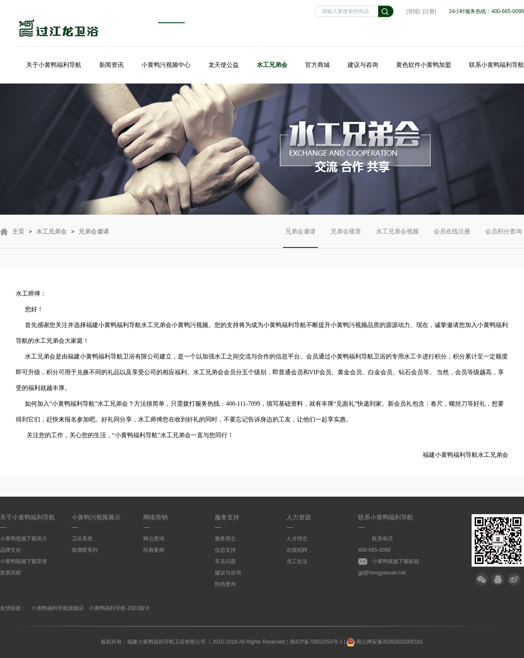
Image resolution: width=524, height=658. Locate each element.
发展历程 (10, 573)
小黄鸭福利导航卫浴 (58, 29)
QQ (497, 579)
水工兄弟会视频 (397, 238)
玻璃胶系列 (85, 550)
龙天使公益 (223, 64)
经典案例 (153, 550)
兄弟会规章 (345, 238)
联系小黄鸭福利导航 (496, 64)
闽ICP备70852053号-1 (316, 642)
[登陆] (413, 11)
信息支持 (225, 550)
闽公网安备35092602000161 (385, 642)
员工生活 (296, 561)
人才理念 (296, 539)
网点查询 (153, 539)
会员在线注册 (451, 238)
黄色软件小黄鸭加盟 (423, 64)
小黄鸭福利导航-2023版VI (119, 608)
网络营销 (155, 517)
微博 (514, 579)
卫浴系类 (82, 539)
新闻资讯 (111, 64)
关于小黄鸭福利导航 (53, 64)
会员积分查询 (503, 238)
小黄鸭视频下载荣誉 (23, 561)
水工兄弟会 (272, 64)
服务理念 (225, 539)
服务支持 (227, 517)
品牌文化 (10, 550)
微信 (481, 579)
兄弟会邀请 (94, 231)
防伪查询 (225, 584)
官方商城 (317, 64)
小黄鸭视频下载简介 (23, 539)
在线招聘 (296, 550)
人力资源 (298, 517)
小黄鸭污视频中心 (165, 64)
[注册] (429, 11)
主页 (18, 231)
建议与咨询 (363, 64)
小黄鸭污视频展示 (96, 517)
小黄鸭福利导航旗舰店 (57, 608)
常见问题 (225, 561)
